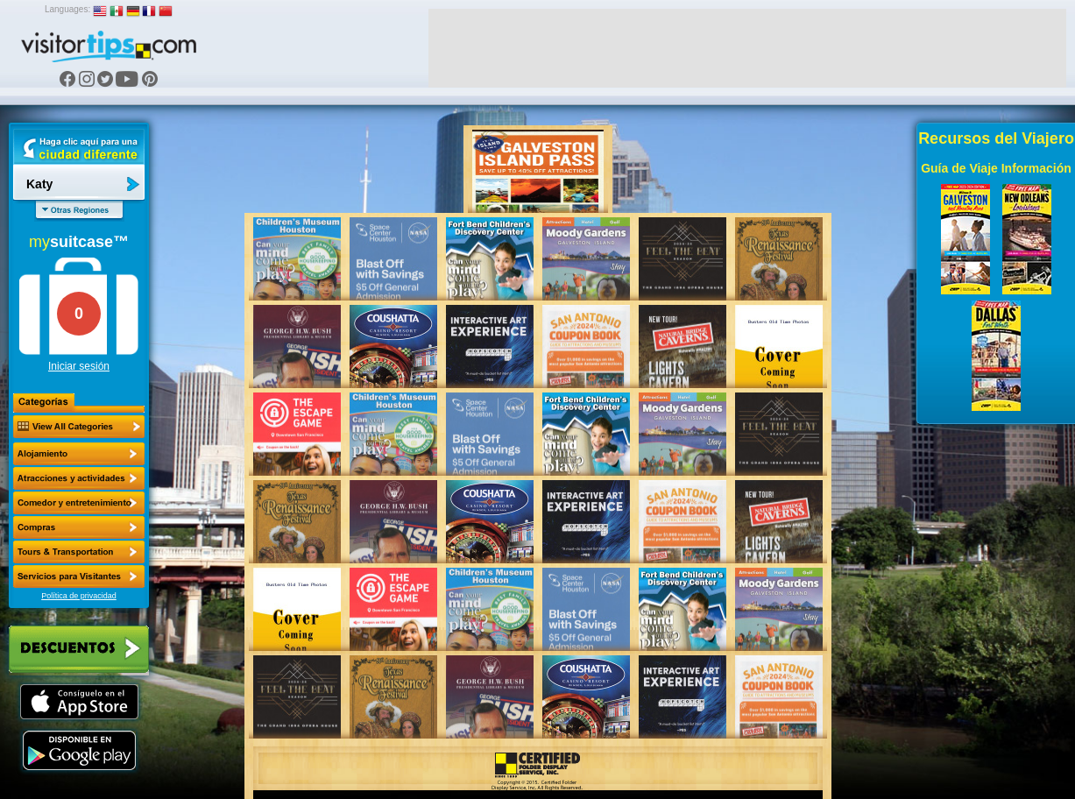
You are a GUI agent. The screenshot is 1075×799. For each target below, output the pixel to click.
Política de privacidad (79, 595)
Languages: (67, 9)
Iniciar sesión (79, 366)
